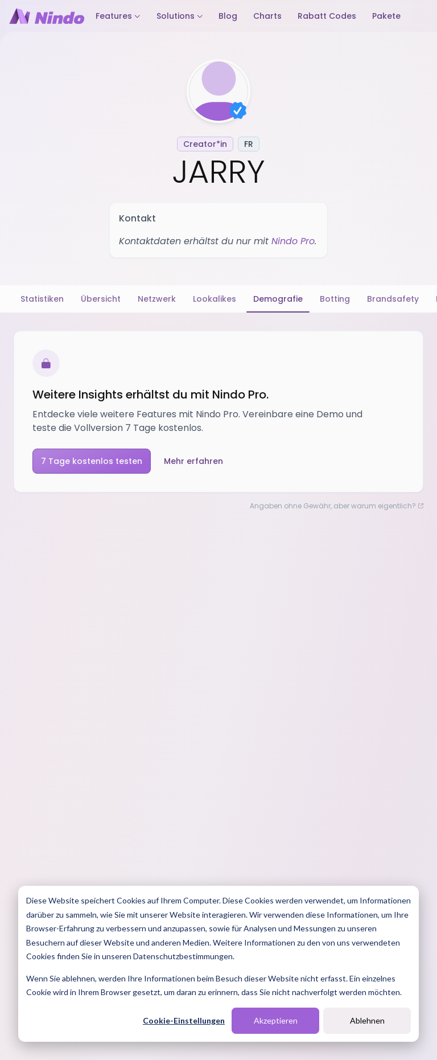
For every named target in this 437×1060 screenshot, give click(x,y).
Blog (227, 16)
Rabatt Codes (327, 16)
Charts (267, 16)
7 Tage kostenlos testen (91, 461)
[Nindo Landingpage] (46, 16)
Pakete (386, 16)
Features (118, 16)
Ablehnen (367, 1020)
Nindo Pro (293, 241)
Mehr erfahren (193, 461)
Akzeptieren (276, 1020)
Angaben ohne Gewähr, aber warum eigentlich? (336, 506)
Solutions (179, 16)
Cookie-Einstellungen (184, 1020)
